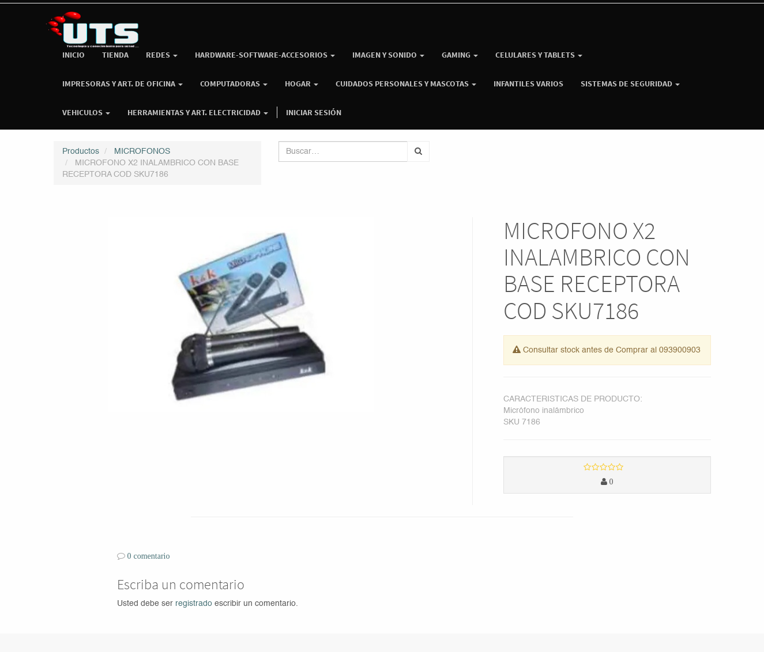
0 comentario (148, 556)
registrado (193, 604)
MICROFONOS (142, 151)
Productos (80, 151)
